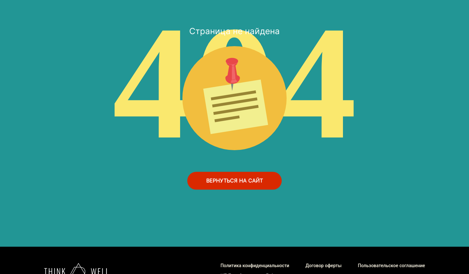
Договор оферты (324, 265)
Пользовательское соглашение (391, 265)
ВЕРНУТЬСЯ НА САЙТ (234, 180)
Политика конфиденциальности (254, 265)
